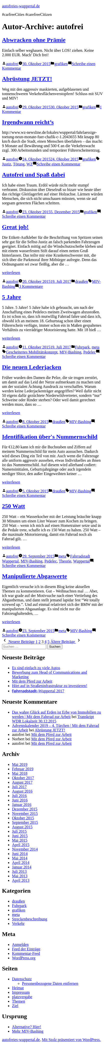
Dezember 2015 (24, 809)
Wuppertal (81, 561)
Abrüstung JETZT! (27, 79)
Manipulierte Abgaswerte (34, 576)
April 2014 (20, 862)
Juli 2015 (19, 831)
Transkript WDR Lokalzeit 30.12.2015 (53, 719)
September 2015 (25, 822)
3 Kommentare (31, 286)
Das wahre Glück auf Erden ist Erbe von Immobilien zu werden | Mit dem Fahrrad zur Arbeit (56, 714)
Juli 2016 (19, 796)
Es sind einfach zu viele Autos (36, 668)
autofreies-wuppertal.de (21, 6)
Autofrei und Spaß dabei (33, 174)
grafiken (61, 64)
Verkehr (18, 923)
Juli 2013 (19, 871)
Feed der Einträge (26, 949)
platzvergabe (22, 997)
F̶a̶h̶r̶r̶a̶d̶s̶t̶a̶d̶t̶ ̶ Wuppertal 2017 (38, 691)
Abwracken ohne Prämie (34, 40)
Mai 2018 (19, 773)
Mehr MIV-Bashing (27, 1031)
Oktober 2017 (23, 778)
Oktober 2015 (23, 818)
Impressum (21, 992)
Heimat (18, 988)
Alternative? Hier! (26, 1027)
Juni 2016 (20, 800)
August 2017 (22, 782)
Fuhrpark (82, 347)
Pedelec (89, 352)
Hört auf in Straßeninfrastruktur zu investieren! (49, 686)
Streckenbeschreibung (29, 919)
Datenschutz (22, 979)
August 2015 (22, 827)
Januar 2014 (21, 867)
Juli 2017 (19, 787)
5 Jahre (11, 297)
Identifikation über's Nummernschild (50, 436)
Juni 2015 (20, 836)
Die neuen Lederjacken (31, 367)
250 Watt (13, 506)
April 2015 (20, 845)
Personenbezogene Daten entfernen (50, 983)
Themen (18, 1001)
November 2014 (25, 849)
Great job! (15, 227)
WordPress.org (23, 958)
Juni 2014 (20, 854)
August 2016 (22, 791)
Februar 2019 (22, 769)
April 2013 (20, 880)
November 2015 (25, 813)
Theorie (65, 561)
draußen (81, 281)
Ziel (15, 1006)
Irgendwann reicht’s (28, 122)
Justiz (6, 164)
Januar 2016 (21, 805)
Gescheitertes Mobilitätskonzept (32, 352)
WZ (29, 164)
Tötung (18, 164)
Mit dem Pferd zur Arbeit (32, 681)
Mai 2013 (19, 876)
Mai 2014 (19, 858)
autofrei (12, 64)
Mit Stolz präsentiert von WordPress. (71, 1040)
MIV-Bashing (70, 352)
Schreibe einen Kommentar (58, 164)
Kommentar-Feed (26, 953)
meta (95, 347)
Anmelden (20, 944)
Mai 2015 (19, 840)
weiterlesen (11, 272)
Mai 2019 (19, 764)
